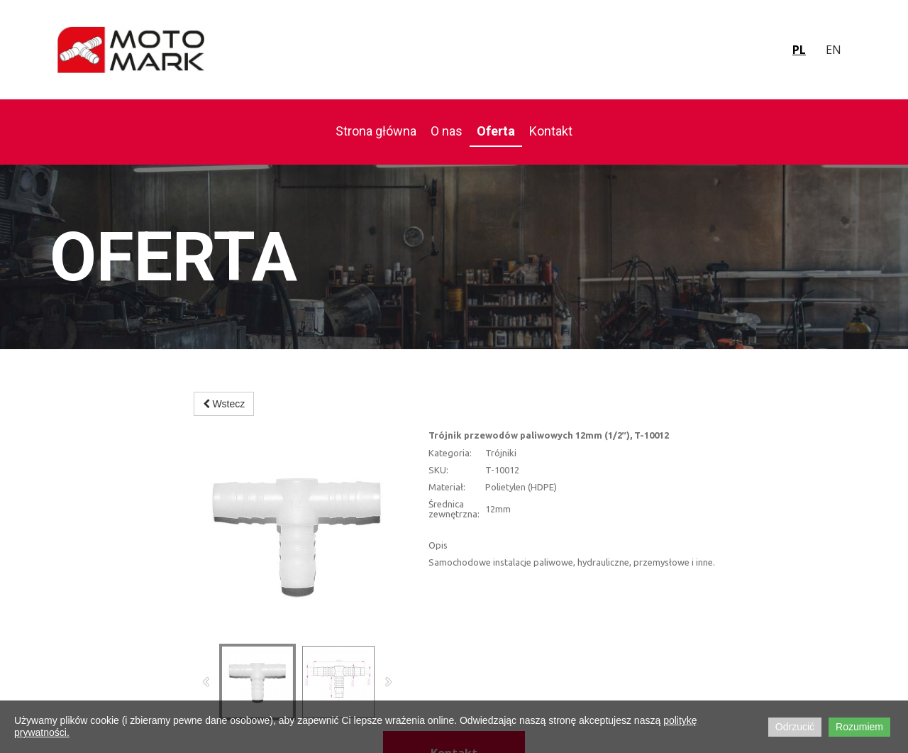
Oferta (496, 130)
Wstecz (224, 404)
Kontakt (550, 130)
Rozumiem (859, 726)
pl (799, 49)
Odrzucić (794, 726)
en (833, 49)
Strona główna (376, 130)
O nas (447, 130)
